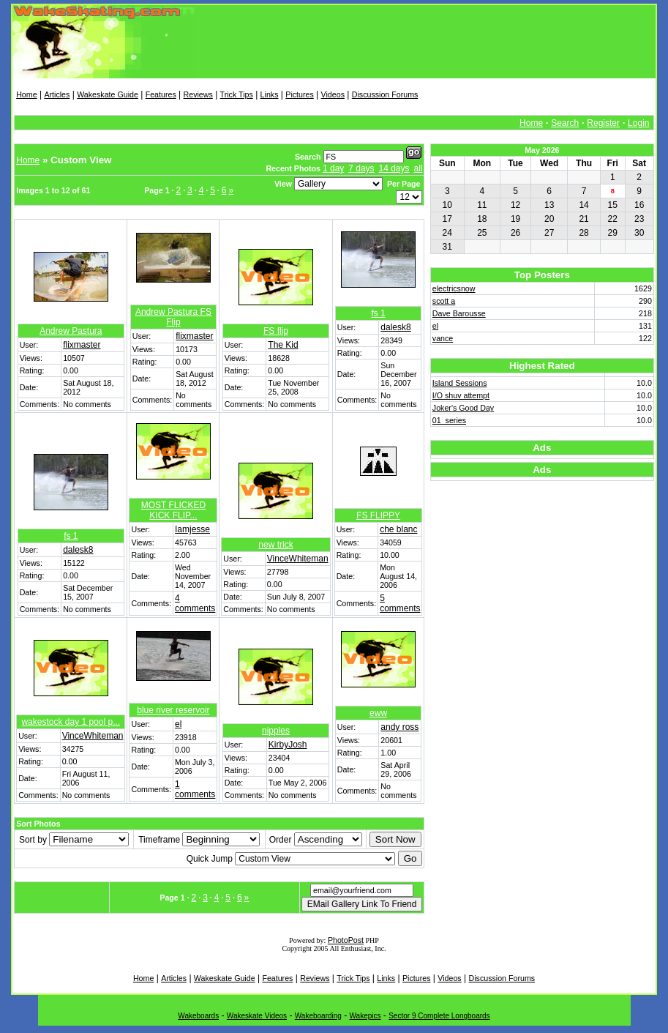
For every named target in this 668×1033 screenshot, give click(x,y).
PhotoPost (346, 940)
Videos (333, 94)
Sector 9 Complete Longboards (439, 1016)
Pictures (299, 94)
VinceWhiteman (298, 558)
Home (26, 94)
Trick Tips (236, 94)
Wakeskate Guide (107, 94)
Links (269, 94)
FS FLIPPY (378, 515)
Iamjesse (192, 529)
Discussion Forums (385, 94)
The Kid (283, 345)
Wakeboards (198, 1016)
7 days (361, 168)
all (417, 168)
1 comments (195, 789)
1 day (333, 168)
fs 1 (378, 313)
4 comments (195, 603)
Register (603, 123)
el (178, 724)
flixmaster (81, 345)
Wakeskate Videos (257, 1016)
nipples (276, 731)
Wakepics (365, 1016)
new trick (275, 545)
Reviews (198, 94)
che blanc (398, 529)
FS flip (275, 331)
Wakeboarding (318, 1016)
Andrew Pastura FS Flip (173, 317)
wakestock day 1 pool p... (70, 722)
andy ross (399, 727)
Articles (57, 94)
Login (638, 123)
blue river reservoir (173, 710)
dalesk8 (395, 327)
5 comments (400, 603)
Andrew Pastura (71, 331)
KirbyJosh (288, 744)
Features (161, 94)
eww (378, 713)
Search (565, 123)
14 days (394, 168)
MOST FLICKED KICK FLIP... (173, 510)
